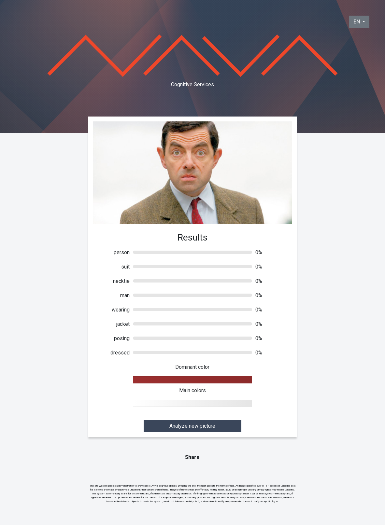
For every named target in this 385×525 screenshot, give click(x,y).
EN (357, 22)
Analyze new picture (192, 426)
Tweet (193, 470)
